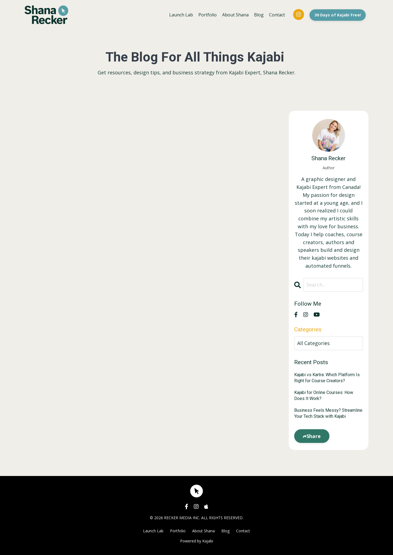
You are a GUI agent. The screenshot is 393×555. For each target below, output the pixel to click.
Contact (277, 15)
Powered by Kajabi (196, 541)
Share (313, 436)
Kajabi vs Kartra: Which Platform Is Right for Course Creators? (327, 377)
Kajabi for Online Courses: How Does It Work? (323, 395)
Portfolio (207, 15)
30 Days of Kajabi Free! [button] (337, 14)
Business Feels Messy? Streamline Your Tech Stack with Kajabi (328, 413)
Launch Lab (181, 15)
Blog (259, 15)
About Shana (235, 15)
